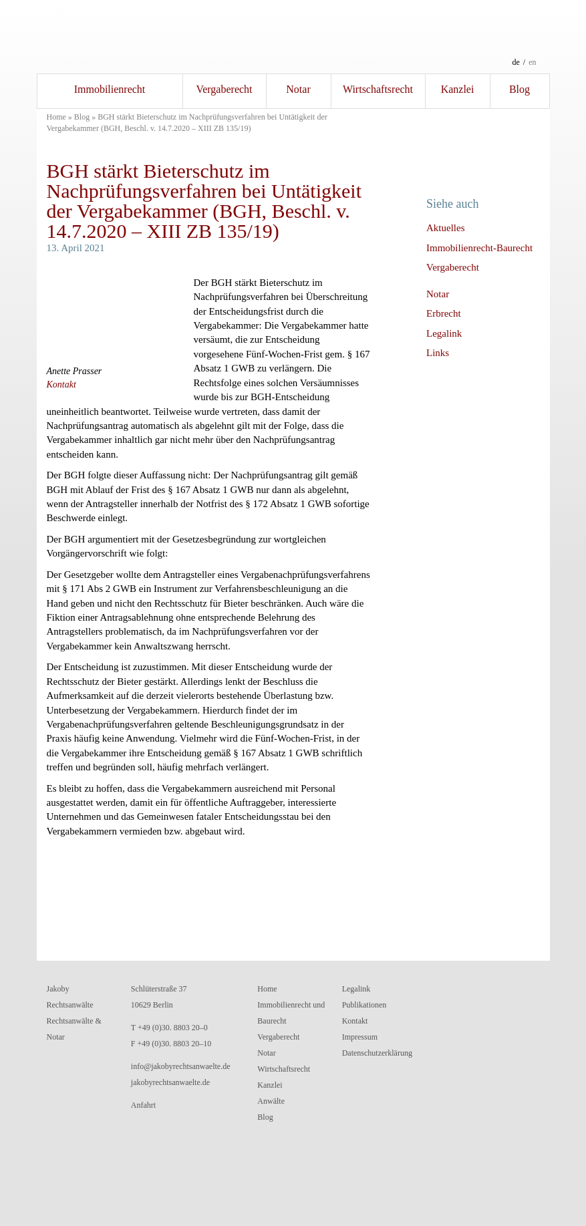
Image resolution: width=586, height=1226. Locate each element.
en (532, 62)
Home (56, 117)
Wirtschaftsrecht (378, 89)
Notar (298, 89)
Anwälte (271, 1101)
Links (437, 352)
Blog (519, 89)
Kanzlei (457, 89)
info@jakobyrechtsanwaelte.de (181, 1066)
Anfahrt (143, 1105)
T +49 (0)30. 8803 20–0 (169, 1027)
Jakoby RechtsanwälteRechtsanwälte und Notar (293, 36)
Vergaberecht (224, 89)
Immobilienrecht (110, 89)
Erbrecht (443, 313)
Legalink (444, 333)
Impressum (360, 1037)
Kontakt (61, 384)
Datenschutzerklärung (377, 1053)
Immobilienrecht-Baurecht (479, 248)
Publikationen (364, 1005)
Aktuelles (445, 227)
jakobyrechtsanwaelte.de (170, 1082)
